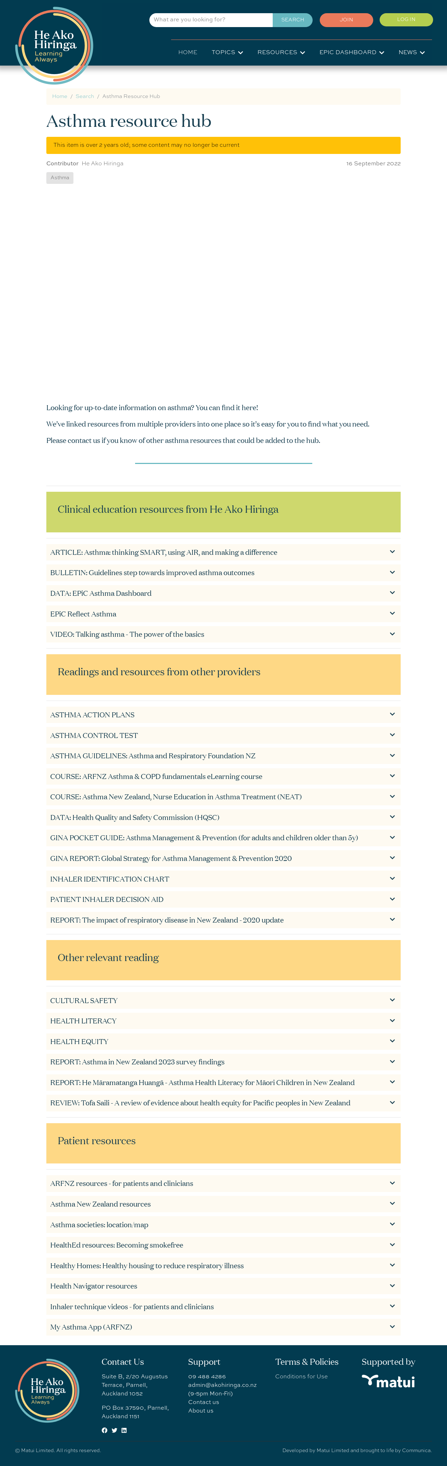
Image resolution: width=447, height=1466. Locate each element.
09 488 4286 (207, 1377)
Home (187, 53)
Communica (416, 1450)
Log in (405, 20)
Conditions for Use (301, 1377)
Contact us (203, 1402)
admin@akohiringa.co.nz (222, 1385)
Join (344, 21)
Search (289, 21)
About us (201, 1411)
